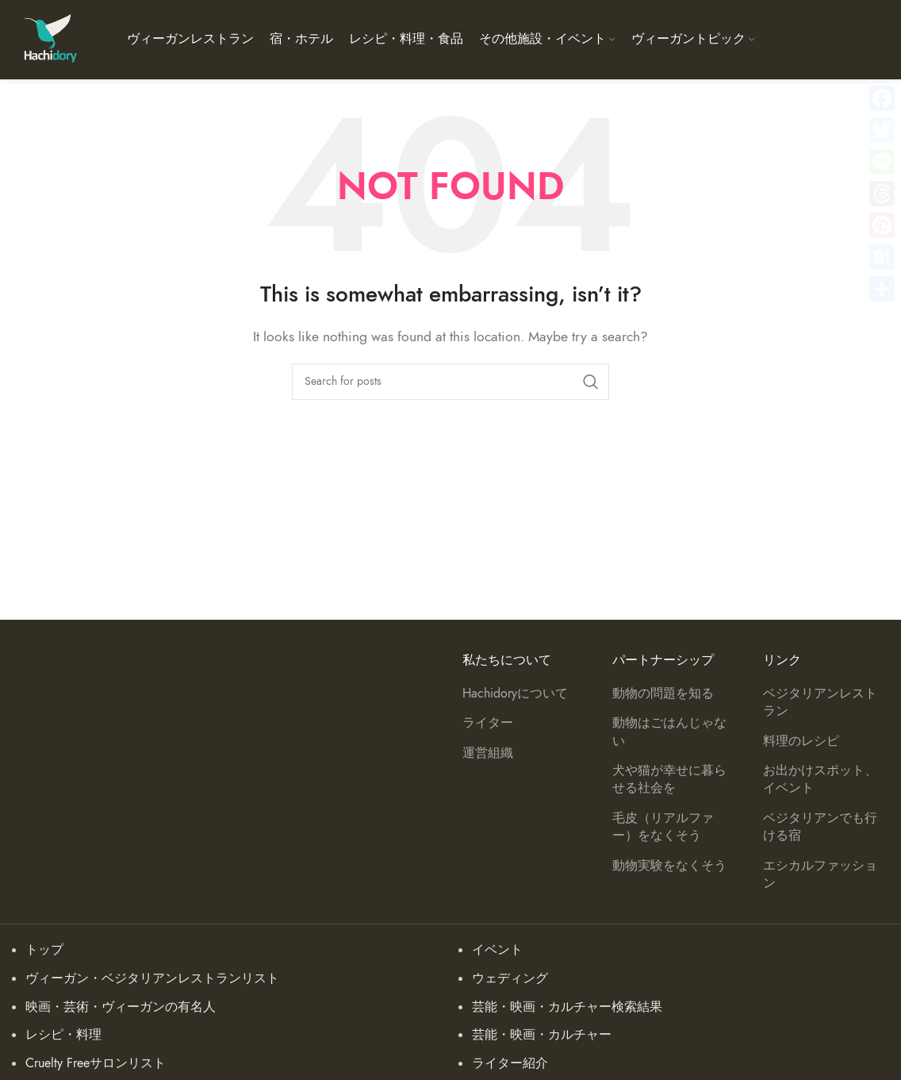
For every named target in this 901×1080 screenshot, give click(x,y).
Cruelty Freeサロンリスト (95, 1063)
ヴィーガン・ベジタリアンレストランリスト (152, 978)
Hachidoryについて (515, 693)
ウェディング (510, 978)
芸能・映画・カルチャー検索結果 (567, 1007)
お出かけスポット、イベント (820, 779)
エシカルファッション (820, 874)
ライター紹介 (510, 1063)
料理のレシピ (801, 741)
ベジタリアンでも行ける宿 (820, 826)
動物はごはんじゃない (669, 731)
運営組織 (487, 753)
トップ (44, 950)
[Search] (450, 381)
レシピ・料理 (63, 1034)
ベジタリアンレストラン (820, 702)
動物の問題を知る (663, 693)
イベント (497, 950)
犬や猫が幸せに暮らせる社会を (669, 779)
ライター (487, 723)
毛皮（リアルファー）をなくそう (663, 826)
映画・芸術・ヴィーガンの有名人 (120, 1007)
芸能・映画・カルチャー (542, 1034)
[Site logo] (49, 39)
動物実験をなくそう (669, 865)
